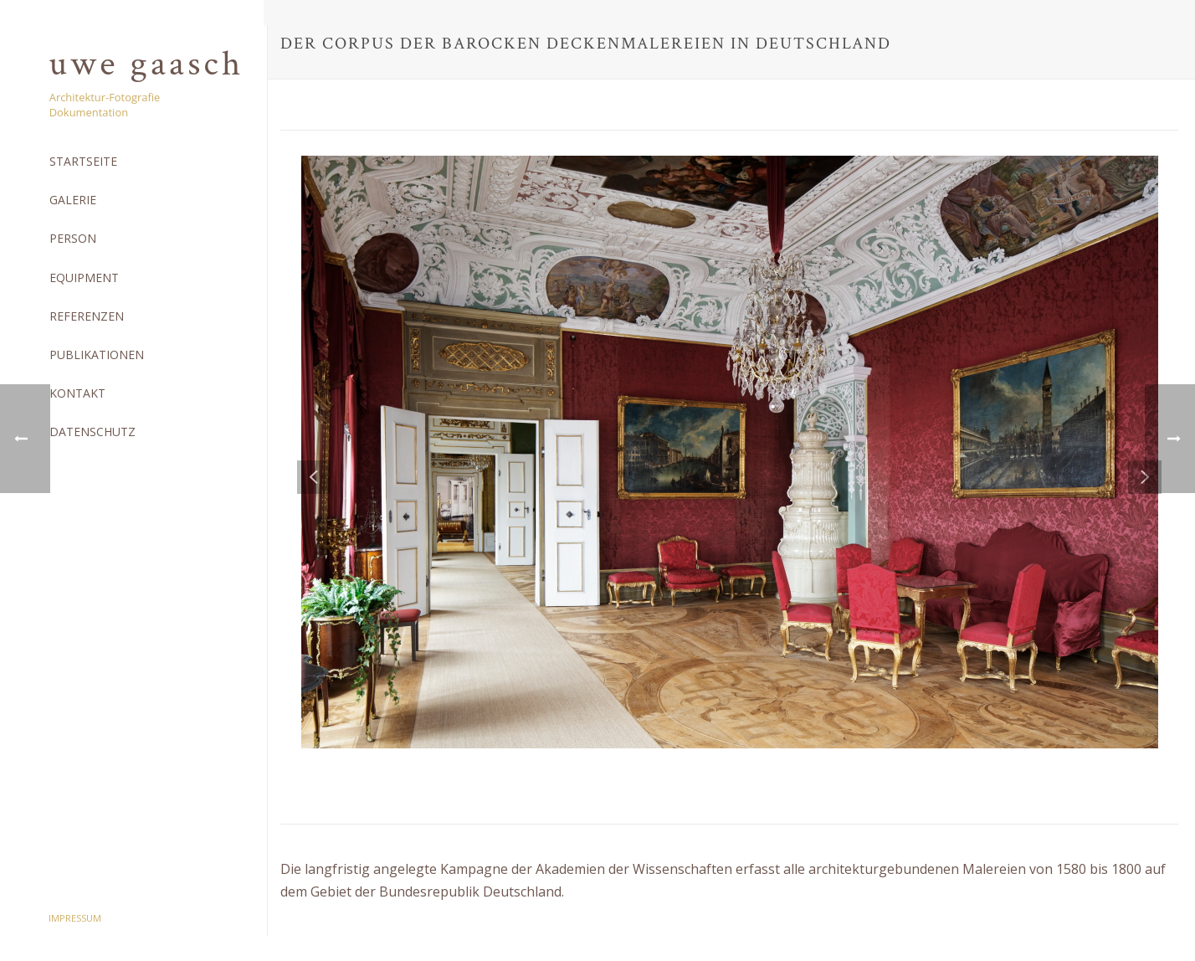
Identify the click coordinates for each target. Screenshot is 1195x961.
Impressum (75, 918)
